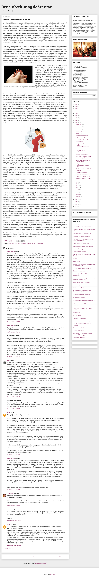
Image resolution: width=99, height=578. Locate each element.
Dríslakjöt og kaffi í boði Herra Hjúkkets (83, 246)
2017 (76, 111)
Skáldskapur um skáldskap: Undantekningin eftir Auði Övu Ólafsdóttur (84, 278)
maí (77, 187)
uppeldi (41, 243)
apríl (77, 189)
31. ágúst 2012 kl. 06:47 (13, 489)
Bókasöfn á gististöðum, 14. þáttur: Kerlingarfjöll (83, 136)
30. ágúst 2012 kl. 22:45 (13, 409)
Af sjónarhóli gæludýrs (79, 297)
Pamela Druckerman (33, 243)
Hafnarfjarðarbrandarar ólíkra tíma (82, 226)
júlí (77, 183)
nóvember (79, 126)
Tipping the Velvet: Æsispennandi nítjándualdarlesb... (81, 150)
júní (77, 185)
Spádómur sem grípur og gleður (81, 294)
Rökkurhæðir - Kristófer (79, 328)
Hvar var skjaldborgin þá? (79, 251)
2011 (76, 199)
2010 (76, 201)
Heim (35, 557)
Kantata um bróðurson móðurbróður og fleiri (84, 300)
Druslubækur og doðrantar (26, 7)
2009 (76, 204)
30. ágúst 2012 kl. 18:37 (13, 322)
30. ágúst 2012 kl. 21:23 (13, 397)
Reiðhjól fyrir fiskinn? (78, 330)
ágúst (77, 133)
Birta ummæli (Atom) (41, 563)
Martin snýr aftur (77, 261)
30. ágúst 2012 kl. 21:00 (13, 356)
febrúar (78, 194)
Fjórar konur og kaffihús (79, 337)
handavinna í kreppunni (82, 154)
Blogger (52, 574)
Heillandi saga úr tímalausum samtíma (83, 285)
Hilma (8, 412)
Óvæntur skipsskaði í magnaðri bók (82, 233)
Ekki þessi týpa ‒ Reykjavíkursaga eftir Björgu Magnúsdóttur (83, 240)
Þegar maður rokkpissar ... (80, 249)
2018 (76, 108)
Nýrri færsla (7, 557)
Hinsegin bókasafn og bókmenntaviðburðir (82, 173)
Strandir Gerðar (77, 315)
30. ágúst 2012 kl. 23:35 (13, 454)
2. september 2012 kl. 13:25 (15, 520)
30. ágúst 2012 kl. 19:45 (13, 332)
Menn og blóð (76, 305)
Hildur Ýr (9, 524)
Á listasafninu (76, 312)
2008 (76, 206)
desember (79, 124)
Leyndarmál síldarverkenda (83, 176)
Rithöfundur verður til (78, 287)
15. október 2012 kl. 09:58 (14, 545)
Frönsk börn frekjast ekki (82, 139)
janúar (78, 196)
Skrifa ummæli (9, 549)
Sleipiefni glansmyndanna (79, 224)
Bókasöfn (17, 243)
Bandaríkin (11, 243)
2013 (76, 120)
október (78, 129)
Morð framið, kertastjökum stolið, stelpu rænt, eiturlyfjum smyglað (83, 334)
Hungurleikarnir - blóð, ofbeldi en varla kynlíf (83, 157)
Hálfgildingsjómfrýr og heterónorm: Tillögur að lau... (82, 165)
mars (77, 192)
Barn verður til (76, 258)
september (79, 131)
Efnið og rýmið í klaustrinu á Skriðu (82, 268)
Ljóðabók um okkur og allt (79, 318)
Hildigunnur (10, 493)
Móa (8, 360)
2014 (76, 118)
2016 (76, 113)
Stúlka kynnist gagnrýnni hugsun (81, 282)
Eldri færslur (63, 557)
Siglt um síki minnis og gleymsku (81, 303)
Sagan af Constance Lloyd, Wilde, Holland (83, 160)
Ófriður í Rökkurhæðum (79, 271)
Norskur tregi (79, 141)
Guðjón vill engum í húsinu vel (81, 243)
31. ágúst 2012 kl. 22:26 (13, 505)
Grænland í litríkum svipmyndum (81, 236)
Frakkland (23, 243)
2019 (76, 106)
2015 (76, 115)
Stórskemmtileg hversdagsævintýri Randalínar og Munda (82, 291)
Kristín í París (11, 251)
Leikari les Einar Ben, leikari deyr (81, 321)
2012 (76, 122)
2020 (76, 104)
